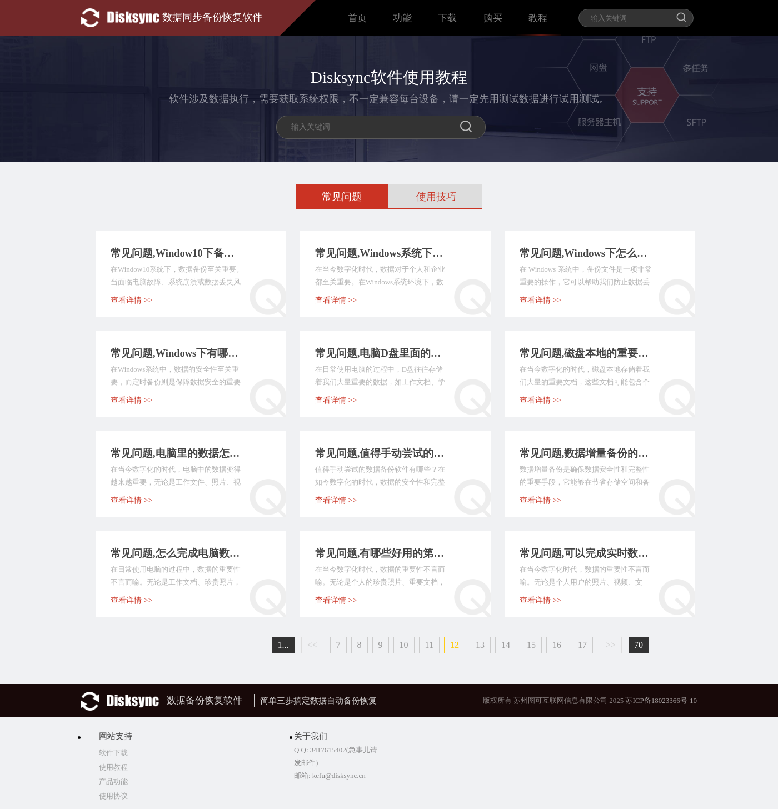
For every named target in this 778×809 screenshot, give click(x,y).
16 (556, 645)
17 (582, 645)
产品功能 (113, 781)
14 (505, 645)
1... (283, 645)
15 (531, 645)
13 (480, 645)
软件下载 (113, 752)
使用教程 (113, 767)
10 (404, 645)
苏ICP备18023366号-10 (661, 700)
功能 (402, 18)
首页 (357, 18)
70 (638, 645)
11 (429, 645)
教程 (537, 18)
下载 (447, 18)
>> (611, 645)
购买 (492, 18)
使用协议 (113, 796)
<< (312, 645)
